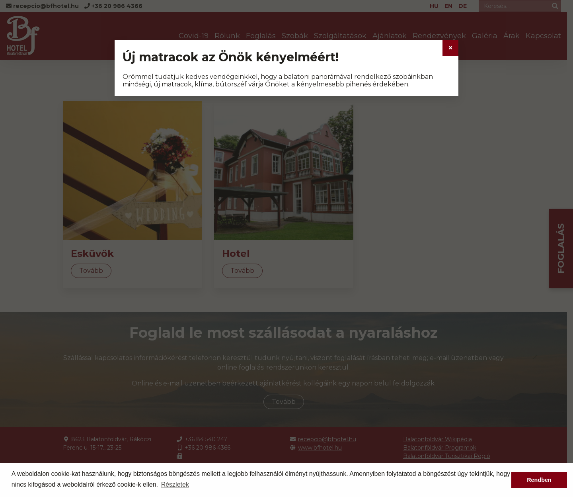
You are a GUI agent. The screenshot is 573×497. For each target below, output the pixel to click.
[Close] (450, 48)
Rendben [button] (539, 480)
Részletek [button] (175, 484)
